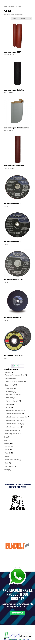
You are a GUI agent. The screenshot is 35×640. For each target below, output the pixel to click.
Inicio (5, 7)
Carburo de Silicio (12, 394)
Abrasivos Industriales (13, 414)
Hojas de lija (9, 388)
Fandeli (7, 450)
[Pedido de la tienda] (21, 18)
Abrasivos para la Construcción (16, 417)
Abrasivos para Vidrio (13, 427)
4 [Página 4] (19, 366)
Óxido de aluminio (12, 401)
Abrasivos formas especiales (14, 375)
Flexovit (7, 453)
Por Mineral (9, 392)
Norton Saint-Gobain (12, 460)
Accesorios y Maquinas (11, 434)
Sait (6, 463)
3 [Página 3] (17, 366)
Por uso (7, 408)
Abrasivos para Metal (13, 424)
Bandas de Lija (10, 378)
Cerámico (9, 398)
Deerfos (7, 446)
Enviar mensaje (17, 612)
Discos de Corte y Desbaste (14, 382)
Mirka (7, 456)
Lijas (5, 440)
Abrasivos (11, 7)
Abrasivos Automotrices (14, 410)
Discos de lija (9, 385)
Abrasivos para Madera (14, 420)
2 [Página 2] (14, 366)
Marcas (6, 444)
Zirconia (9, 404)
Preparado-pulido (11, 430)
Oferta (6, 470)
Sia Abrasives (9, 466)
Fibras (6, 437)
